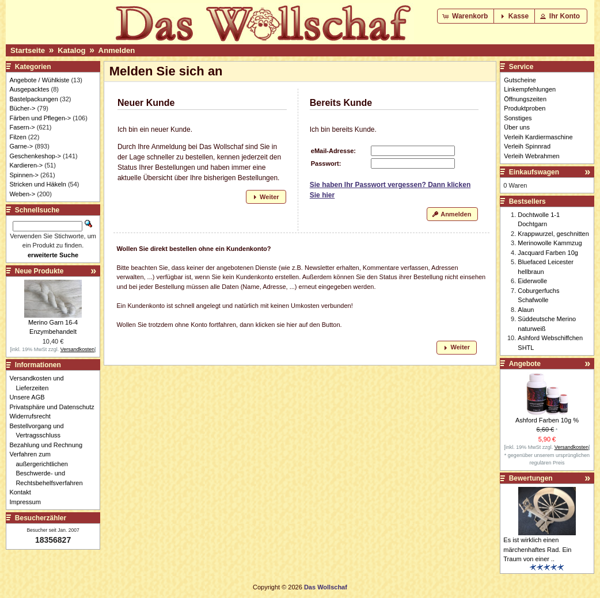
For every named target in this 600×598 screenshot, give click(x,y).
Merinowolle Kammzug (550, 242)
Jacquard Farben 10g (548, 252)
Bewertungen (531, 478)
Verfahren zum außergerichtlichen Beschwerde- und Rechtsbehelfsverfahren (49, 468)
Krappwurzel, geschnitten (553, 233)
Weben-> (22, 194)
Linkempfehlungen (530, 89)
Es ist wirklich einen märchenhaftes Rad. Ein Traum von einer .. (537, 549)
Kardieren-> (26, 165)
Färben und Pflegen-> (40, 118)
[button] (466, 16)
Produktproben (524, 108)
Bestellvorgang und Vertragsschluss (39, 430)
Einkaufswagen (534, 172)
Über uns (517, 127)
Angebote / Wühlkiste (39, 80)
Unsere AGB (30, 397)
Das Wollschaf (325, 587)
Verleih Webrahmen (531, 156)
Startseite (27, 50)
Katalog (71, 50)
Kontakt (23, 492)
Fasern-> (22, 127)
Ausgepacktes (29, 89)
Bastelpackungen (33, 99)
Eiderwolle (532, 280)
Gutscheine (520, 80)
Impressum (28, 501)
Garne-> (21, 146)
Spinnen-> (23, 175)
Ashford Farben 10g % (547, 420)
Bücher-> (22, 108)
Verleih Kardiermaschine (538, 137)
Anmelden (116, 50)
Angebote (525, 364)
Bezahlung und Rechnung (49, 444)
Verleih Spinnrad (527, 146)
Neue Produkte (39, 271)
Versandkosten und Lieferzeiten (39, 383)
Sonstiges (517, 118)
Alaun (526, 309)
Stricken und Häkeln (37, 184)
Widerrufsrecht (33, 416)
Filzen (17, 137)
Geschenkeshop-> (35, 156)
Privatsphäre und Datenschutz (55, 406)
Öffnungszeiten (525, 99)
